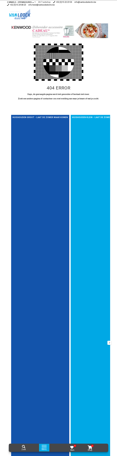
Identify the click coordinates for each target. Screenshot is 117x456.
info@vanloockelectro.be (85, 2)
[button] (109, 343)
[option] (58, 30)
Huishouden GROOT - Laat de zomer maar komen (40, 117)
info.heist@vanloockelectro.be (41, 5)
